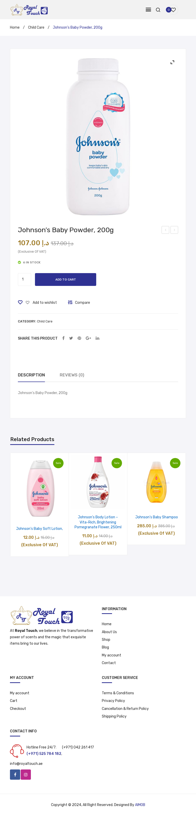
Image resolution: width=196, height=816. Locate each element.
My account (111, 655)
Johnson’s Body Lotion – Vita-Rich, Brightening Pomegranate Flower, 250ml (98, 522)
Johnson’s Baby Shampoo (156, 517)
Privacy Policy (113, 701)
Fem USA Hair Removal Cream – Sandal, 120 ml (174, 231)
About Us (109, 632)
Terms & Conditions (118, 693)
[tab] (31, 375)
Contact (109, 663)
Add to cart (65, 279)
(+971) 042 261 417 (78, 747)
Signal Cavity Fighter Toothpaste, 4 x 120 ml (165, 231)
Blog (105, 647)
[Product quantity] (24, 279)
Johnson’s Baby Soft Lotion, (39, 529)
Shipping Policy (114, 716)
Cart (13, 701)
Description (31, 375)
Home (15, 27)
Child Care (36, 27)
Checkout (18, 709)
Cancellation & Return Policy (125, 709)
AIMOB (140, 805)
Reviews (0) (72, 375)
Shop (106, 640)
